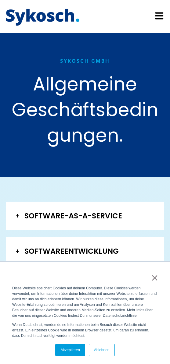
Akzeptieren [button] (70, 350)
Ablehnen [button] (102, 350)
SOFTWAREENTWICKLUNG (71, 251)
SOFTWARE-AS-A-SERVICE (73, 216)
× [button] (154, 277)
